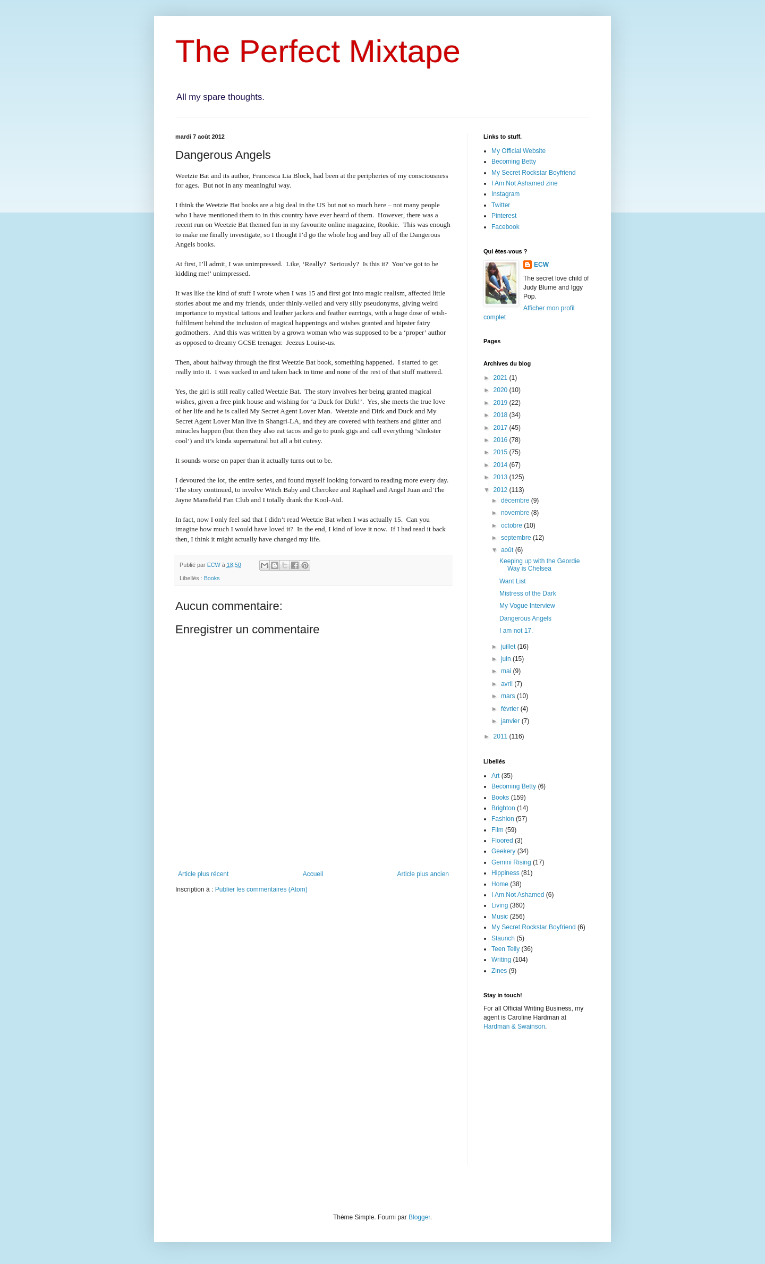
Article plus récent (203, 874)
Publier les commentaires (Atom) (261, 889)
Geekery (503, 851)
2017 (501, 427)
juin (507, 659)
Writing (501, 959)
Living (499, 905)
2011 (501, 736)
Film (497, 830)
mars (509, 696)
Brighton (503, 808)
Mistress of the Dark (527, 593)
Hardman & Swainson (514, 1026)
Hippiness (505, 873)
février (511, 708)
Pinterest (503, 215)
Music (499, 916)
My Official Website (518, 151)
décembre (516, 500)
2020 (501, 390)
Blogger (419, 1217)
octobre (512, 525)
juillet (509, 646)
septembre (517, 537)
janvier (511, 721)
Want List (512, 581)
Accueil (313, 874)
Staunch (503, 938)
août (508, 550)
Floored (502, 840)
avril (507, 684)
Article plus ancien (423, 874)
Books (212, 578)
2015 (501, 452)
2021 (501, 377)
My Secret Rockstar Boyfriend (533, 172)
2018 (501, 415)
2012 (501, 490)
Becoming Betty (513, 161)
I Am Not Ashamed (517, 894)
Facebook (505, 227)
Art (495, 775)
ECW (541, 264)
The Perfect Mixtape (318, 51)
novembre (516, 512)
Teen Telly (505, 949)
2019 (501, 402)
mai (507, 671)
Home (499, 884)
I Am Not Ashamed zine (524, 183)
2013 (501, 477)
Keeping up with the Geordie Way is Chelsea (539, 564)
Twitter (500, 205)
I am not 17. (516, 630)
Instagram (505, 194)
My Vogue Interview (527, 605)
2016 (501, 440)
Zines (499, 970)
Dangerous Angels (525, 618)
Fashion (502, 818)
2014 (501, 465)
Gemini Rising (511, 862)
